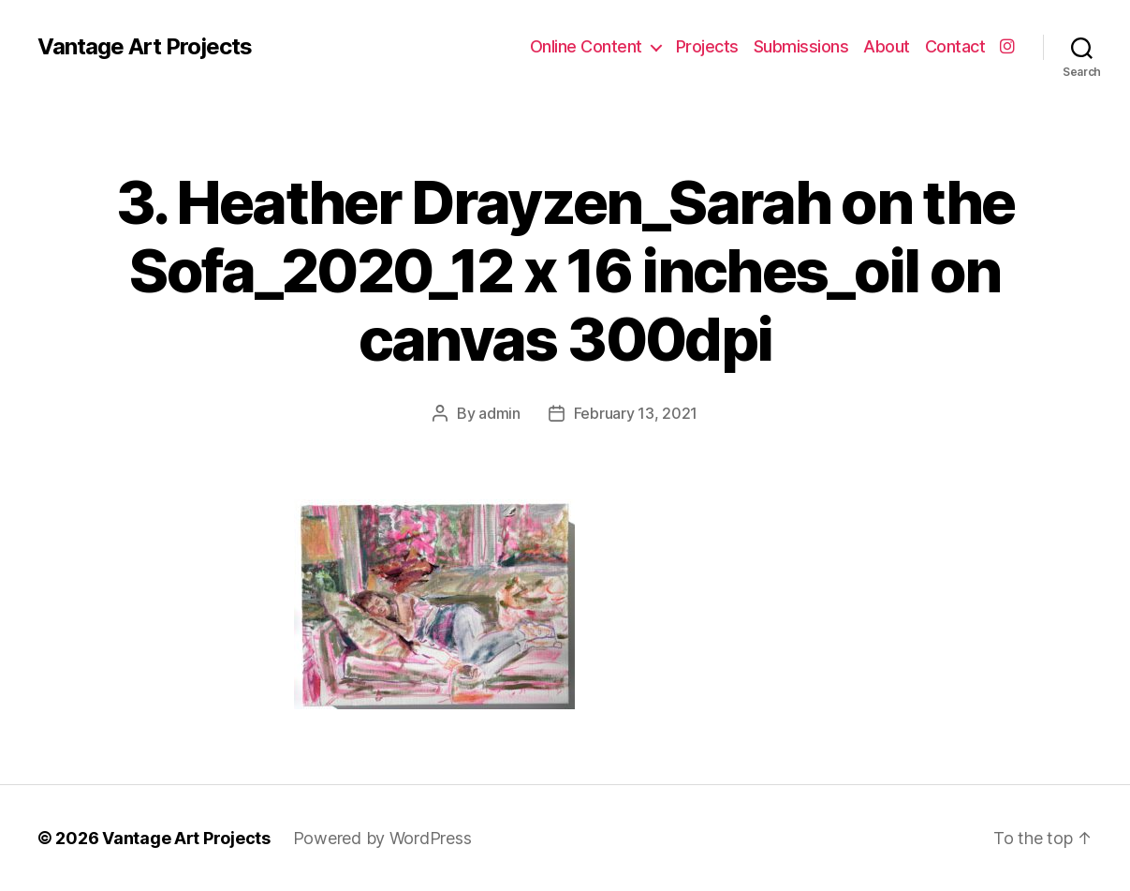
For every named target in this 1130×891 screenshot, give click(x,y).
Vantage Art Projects (144, 47)
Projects (707, 46)
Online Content (586, 46)
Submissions (801, 46)
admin (499, 413)
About (886, 46)
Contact (955, 46)
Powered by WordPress (382, 838)
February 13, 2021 (635, 413)
